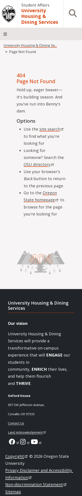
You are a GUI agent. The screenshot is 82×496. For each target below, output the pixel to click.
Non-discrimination (36, 484)
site (51, 129)
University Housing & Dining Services (39, 16)
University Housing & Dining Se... (30, 45)
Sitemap (13, 491)
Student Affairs (35, 5)
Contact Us (16, 423)
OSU (39, 164)
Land (27, 432)
